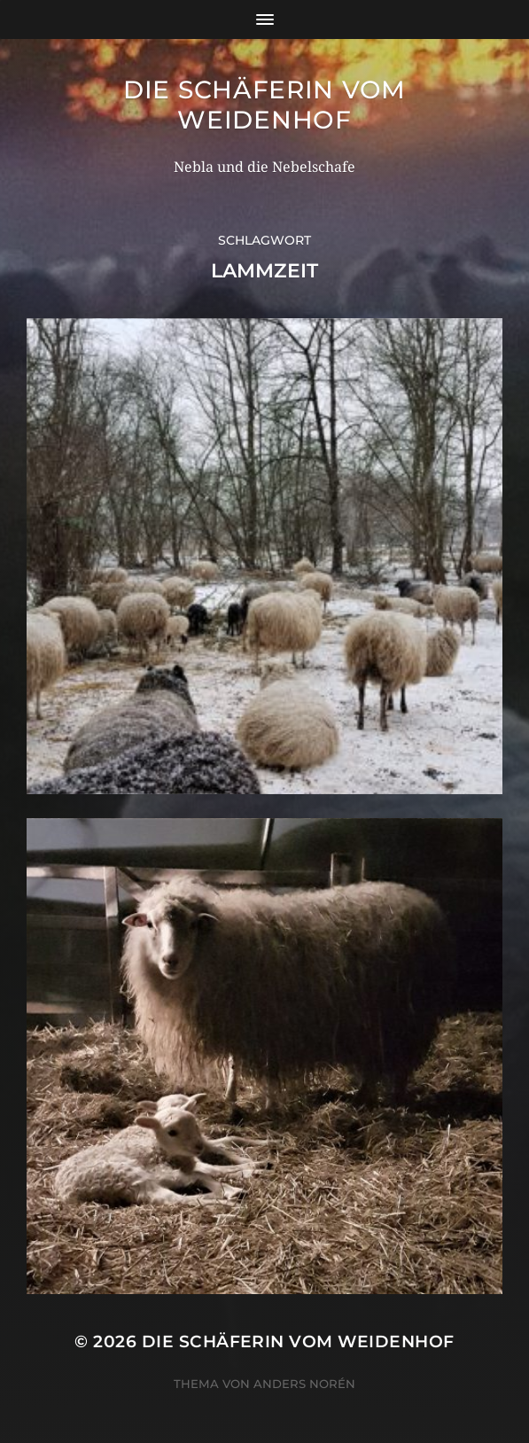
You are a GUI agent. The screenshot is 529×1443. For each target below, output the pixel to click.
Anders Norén (304, 1384)
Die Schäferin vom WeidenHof (264, 104)
